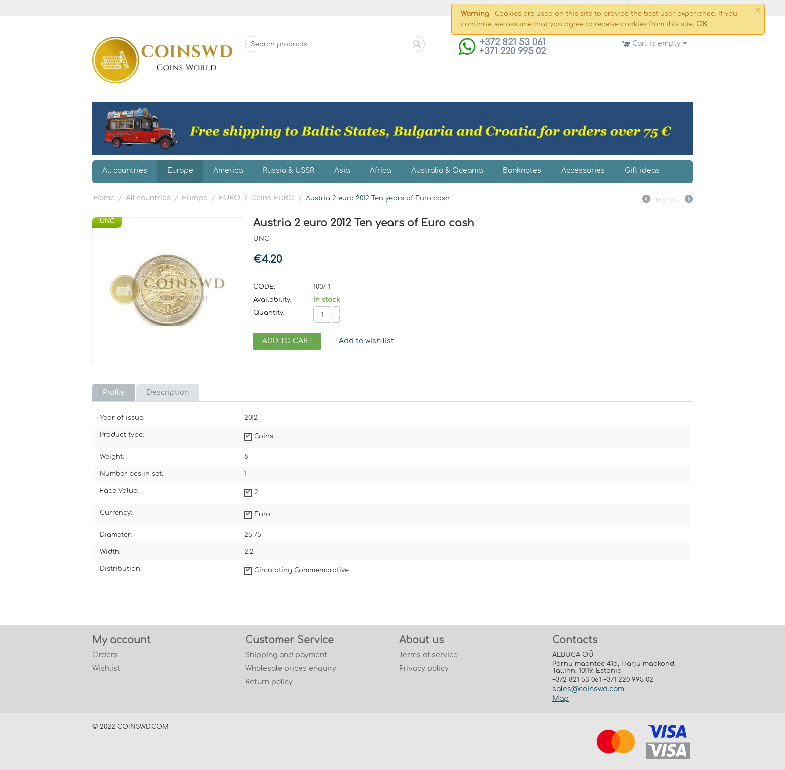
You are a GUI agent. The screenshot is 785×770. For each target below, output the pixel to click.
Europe (180, 170)
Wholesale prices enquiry (290, 668)
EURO (229, 198)
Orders (105, 655)
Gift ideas (642, 170)
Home (104, 198)
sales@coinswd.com (588, 689)
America (228, 170)
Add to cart (287, 341)
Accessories (583, 170)
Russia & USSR (288, 170)
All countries (124, 170)
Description (168, 392)
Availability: (272, 299)
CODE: (264, 286)
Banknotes (522, 170)
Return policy (269, 682)
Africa (380, 170)
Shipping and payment (286, 655)
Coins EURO (273, 198)
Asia (342, 170)
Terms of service (428, 655)
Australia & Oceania (447, 170)
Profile (114, 392)
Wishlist (106, 668)
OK (701, 24)
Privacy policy (424, 668)
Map (560, 698)
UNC (107, 221)
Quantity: (269, 312)
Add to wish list (366, 341)
